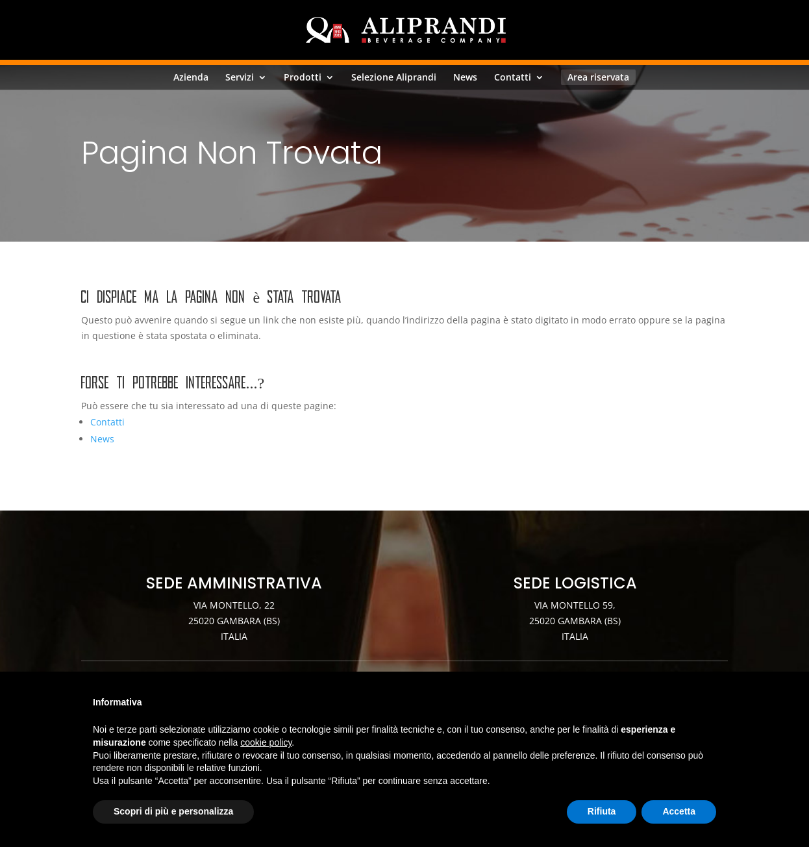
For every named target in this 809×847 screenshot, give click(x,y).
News (465, 77)
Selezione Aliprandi (393, 77)
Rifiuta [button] (602, 811)
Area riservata (598, 77)
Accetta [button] (678, 811)
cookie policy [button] (266, 742)
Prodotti (302, 77)
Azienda (190, 77)
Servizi (239, 77)
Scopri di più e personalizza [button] (173, 811)
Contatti (512, 77)
